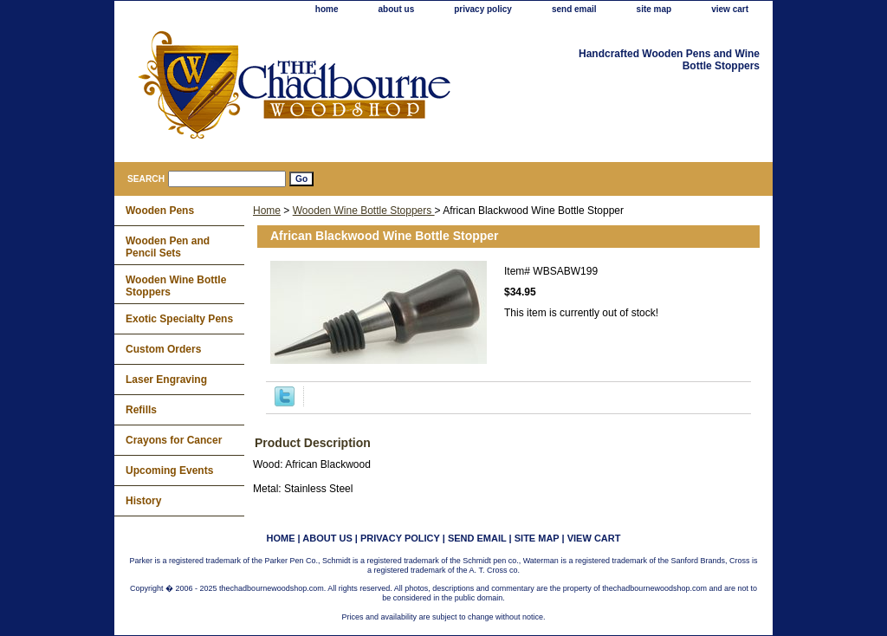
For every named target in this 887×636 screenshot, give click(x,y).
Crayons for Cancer (174, 440)
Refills (141, 410)
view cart (729, 9)
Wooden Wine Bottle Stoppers (364, 210)
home (327, 9)
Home (267, 210)
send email (574, 9)
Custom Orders (163, 349)
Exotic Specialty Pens (179, 319)
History (143, 501)
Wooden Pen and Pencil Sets (168, 247)
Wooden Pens (160, 210)
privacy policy (483, 9)
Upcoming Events (169, 470)
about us (397, 9)
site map (654, 9)
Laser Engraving (166, 379)
